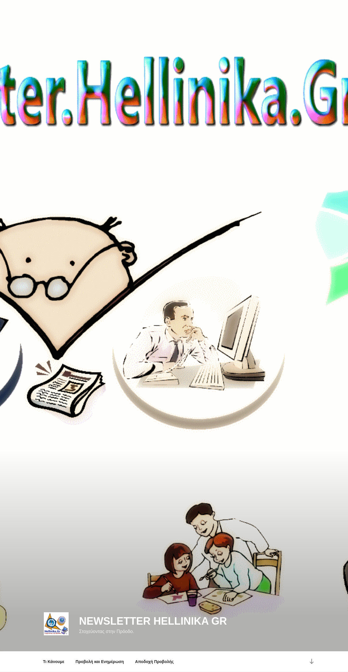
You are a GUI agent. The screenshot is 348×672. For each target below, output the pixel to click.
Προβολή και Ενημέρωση (100, 661)
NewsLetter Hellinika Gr (153, 621)
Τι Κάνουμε (53, 661)
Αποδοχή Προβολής (154, 661)
